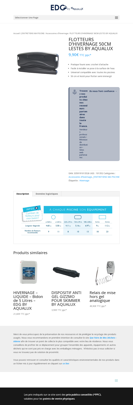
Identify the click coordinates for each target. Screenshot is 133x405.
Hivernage (84, 180)
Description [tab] (23, 193)
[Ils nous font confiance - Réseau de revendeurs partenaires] (94, 124)
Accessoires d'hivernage (57, 33)
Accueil (16, 33)
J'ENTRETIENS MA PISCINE (32, 33)
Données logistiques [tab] (47, 193)
